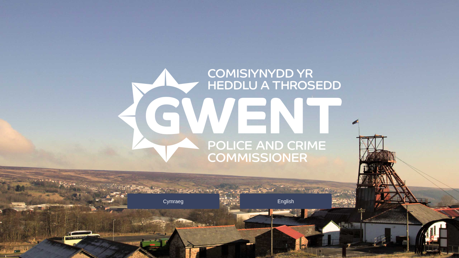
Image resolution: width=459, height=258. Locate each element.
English (286, 201)
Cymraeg (173, 201)
